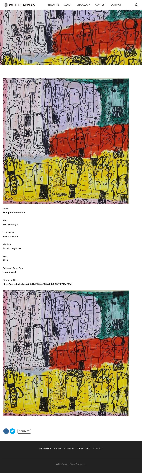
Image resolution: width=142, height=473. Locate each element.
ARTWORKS (53, 5)
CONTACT (116, 5)
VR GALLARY (84, 5)
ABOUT (68, 5)
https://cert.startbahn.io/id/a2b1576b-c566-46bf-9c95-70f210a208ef (37, 284)
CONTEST (100, 5)
